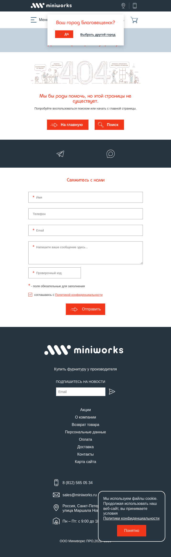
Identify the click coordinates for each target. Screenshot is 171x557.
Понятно (131, 531)
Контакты (85, 454)
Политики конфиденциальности (131, 518)
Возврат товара (85, 425)
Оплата (85, 439)
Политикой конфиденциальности (79, 295)
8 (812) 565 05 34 (77, 483)
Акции (85, 410)
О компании (85, 417)
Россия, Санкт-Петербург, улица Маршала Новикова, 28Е (90, 508)
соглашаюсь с (68, 295)
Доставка (85, 447)
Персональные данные (85, 432)
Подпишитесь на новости (80, 381)
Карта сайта (85, 462)
